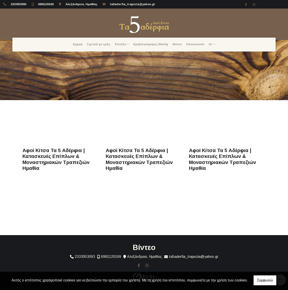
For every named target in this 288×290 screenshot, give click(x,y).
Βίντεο (177, 44)
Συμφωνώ (265, 280)
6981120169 (46, 4)
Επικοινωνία (195, 44)
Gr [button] (211, 44)
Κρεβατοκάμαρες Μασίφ (150, 44)
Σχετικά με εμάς (98, 44)
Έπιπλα (121, 44)
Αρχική (77, 44)
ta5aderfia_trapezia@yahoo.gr (132, 4)
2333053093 (18, 4)
